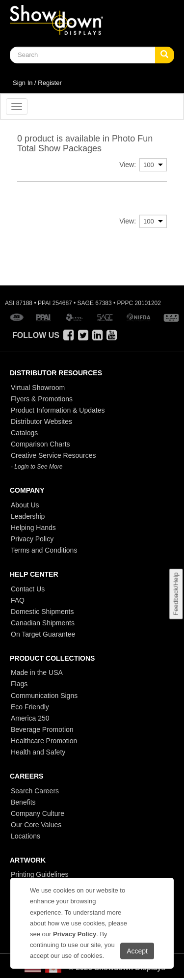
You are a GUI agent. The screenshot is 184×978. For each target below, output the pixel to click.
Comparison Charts (40, 444)
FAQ (18, 600)
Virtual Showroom (38, 387)
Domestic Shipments (42, 611)
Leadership (28, 516)
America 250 (30, 718)
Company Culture (37, 813)
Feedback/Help (175, 593)
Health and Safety (38, 752)
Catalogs (24, 433)
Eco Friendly (30, 707)
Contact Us (28, 589)
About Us (25, 505)
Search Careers (35, 791)
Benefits (23, 802)
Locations (25, 836)
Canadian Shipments (43, 623)
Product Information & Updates (58, 410)
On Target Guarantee (43, 634)
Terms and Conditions (44, 550)
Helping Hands (33, 527)
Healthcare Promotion (44, 741)
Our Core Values (36, 825)
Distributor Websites (41, 421)
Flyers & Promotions (42, 399)
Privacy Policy (32, 539)
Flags (19, 684)
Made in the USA (37, 672)
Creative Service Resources (53, 455)
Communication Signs (44, 695)
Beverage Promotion (42, 729)
